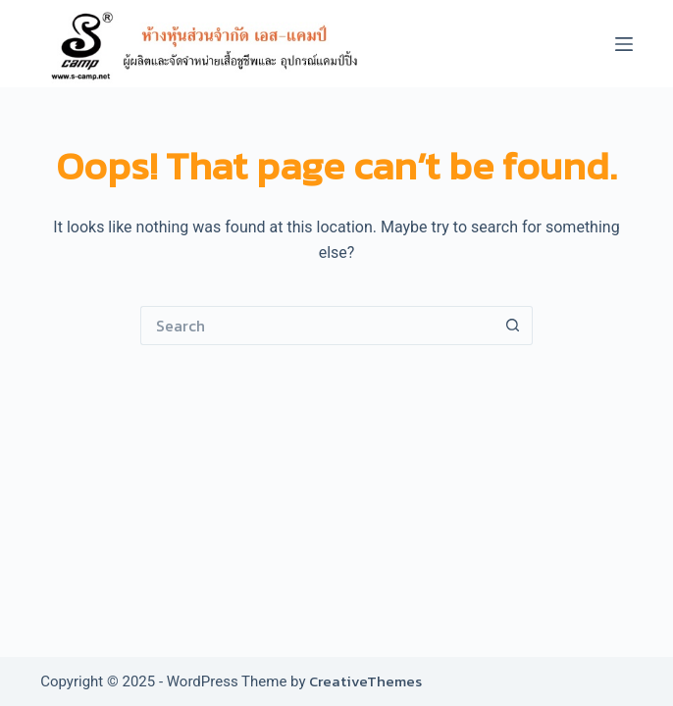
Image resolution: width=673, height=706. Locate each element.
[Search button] (513, 325)
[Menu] (624, 44)
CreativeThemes (365, 681)
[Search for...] (316, 325)
